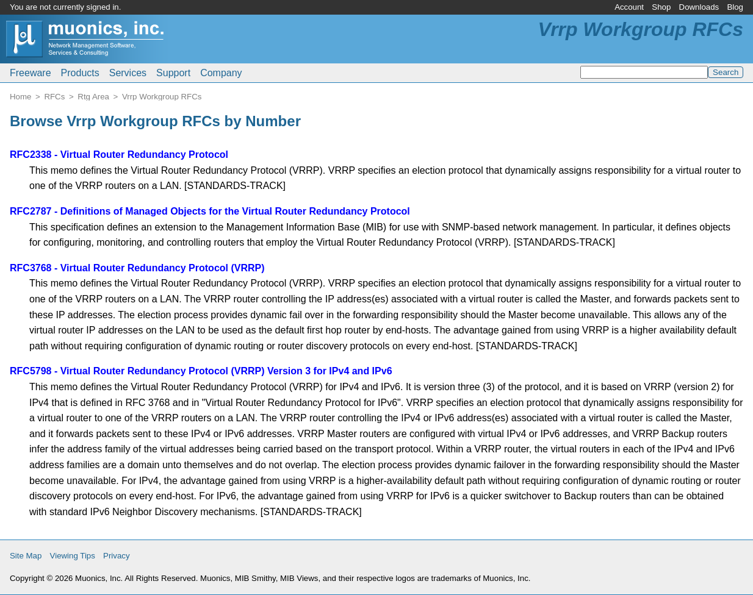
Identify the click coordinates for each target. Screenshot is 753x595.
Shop (661, 7)
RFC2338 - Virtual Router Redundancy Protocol (119, 154)
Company (221, 73)
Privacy (116, 555)
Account (629, 7)
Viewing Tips (72, 555)
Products (80, 73)
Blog (735, 7)
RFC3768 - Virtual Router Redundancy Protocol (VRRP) (137, 268)
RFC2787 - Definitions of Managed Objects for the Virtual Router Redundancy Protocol (210, 211)
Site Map (25, 555)
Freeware (30, 73)
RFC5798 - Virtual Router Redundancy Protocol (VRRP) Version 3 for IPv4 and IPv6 (201, 371)
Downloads (699, 7)
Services (127, 73)
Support (173, 73)
